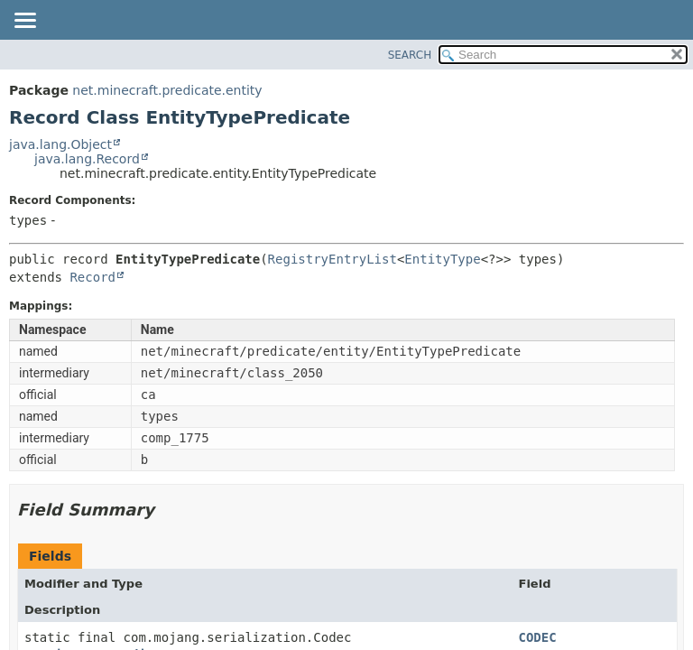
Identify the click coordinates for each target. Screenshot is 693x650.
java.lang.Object (60, 144)
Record (92, 277)
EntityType (442, 259)
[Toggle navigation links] (24, 21)
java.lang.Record (87, 159)
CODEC (538, 637)
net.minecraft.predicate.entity (167, 90)
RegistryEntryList (332, 259)
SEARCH (410, 55)
